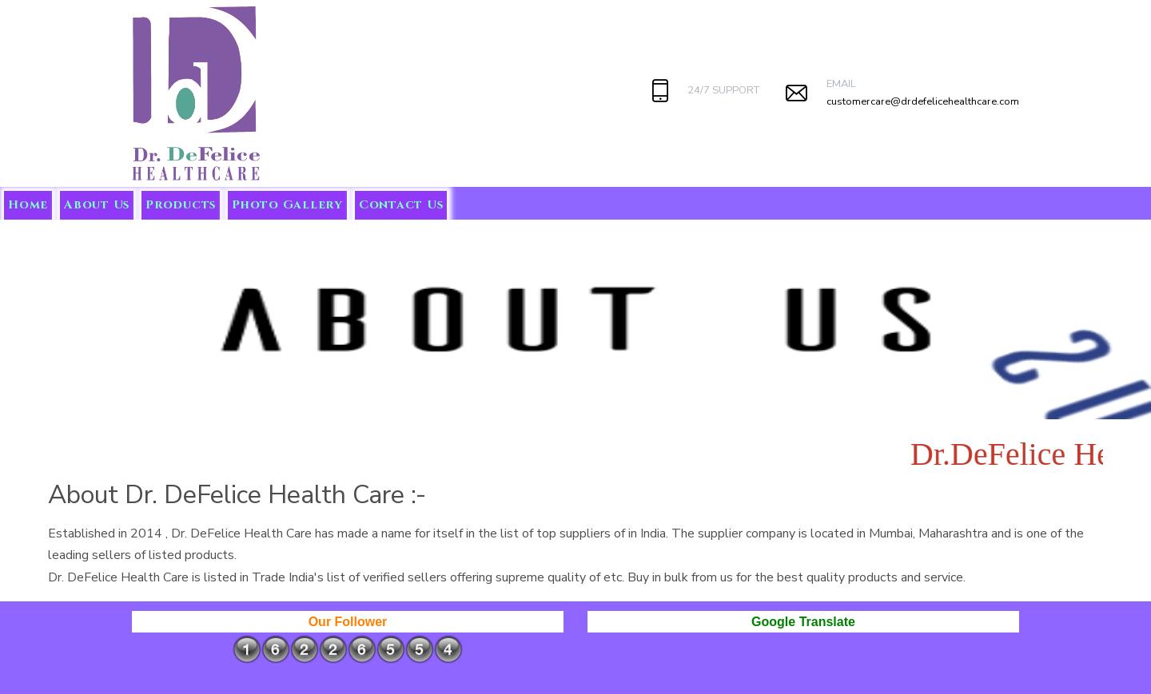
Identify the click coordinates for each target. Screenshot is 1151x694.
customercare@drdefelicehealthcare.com (922, 101)
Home (28, 204)
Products (180, 204)
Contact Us (401, 204)
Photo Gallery (287, 204)
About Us (96, 204)
